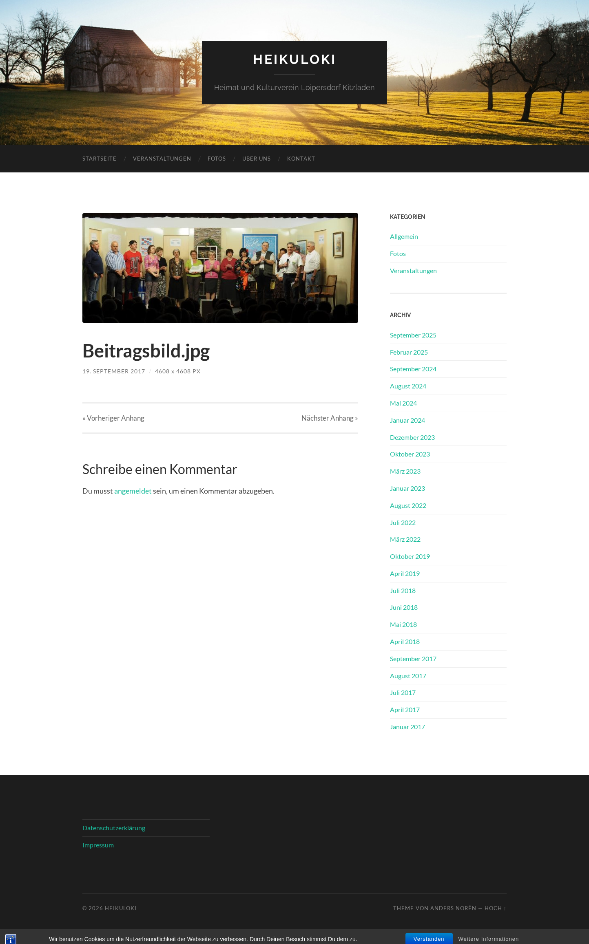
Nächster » (329, 418)
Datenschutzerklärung (113, 828)
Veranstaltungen (162, 158)
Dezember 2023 (412, 437)
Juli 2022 (403, 522)
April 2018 (405, 641)
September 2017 (413, 658)
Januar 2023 (407, 488)
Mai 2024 (403, 403)
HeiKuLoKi (295, 59)
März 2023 (405, 471)
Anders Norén (453, 908)
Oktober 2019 (410, 556)
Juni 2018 (404, 607)
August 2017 (408, 675)
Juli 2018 (403, 590)
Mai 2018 (403, 624)
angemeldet (133, 490)
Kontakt (301, 158)
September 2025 (413, 335)
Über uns (256, 158)
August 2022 (408, 505)
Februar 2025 (409, 352)
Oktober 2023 (410, 454)
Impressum (98, 845)
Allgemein (404, 236)
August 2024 (408, 386)
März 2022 (405, 539)
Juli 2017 (403, 692)
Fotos (217, 158)
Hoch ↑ (496, 908)
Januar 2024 (407, 420)
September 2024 (413, 369)
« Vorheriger (113, 418)
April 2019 (405, 573)
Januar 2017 (407, 726)
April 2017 (405, 709)
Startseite (99, 158)
